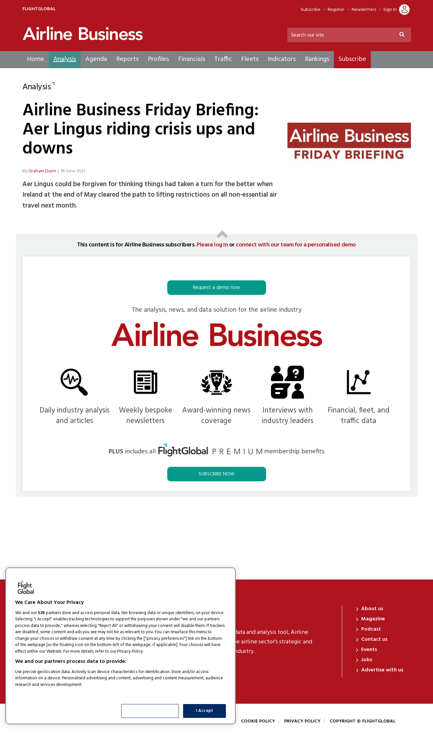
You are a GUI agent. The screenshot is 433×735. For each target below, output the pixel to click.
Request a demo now (216, 288)
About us (372, 609)
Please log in (212, 245)
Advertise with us (382, 670)
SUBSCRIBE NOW (216, 474)
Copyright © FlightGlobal (362, 721)
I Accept (204, 710)
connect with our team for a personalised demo (296, 245)
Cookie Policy (258, 721)
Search (405, 35)
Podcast (371, 629)
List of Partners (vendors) (41, 693)
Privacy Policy (302, 721)
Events (369, 649)
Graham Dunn (42, 171)
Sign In (390, 10)
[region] (120, 645)
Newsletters (364, 10)
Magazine (373, 619)
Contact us (374, 639)
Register (336, 10)
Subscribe (310, 10)
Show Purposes (150, 710)
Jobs (366, 660)
